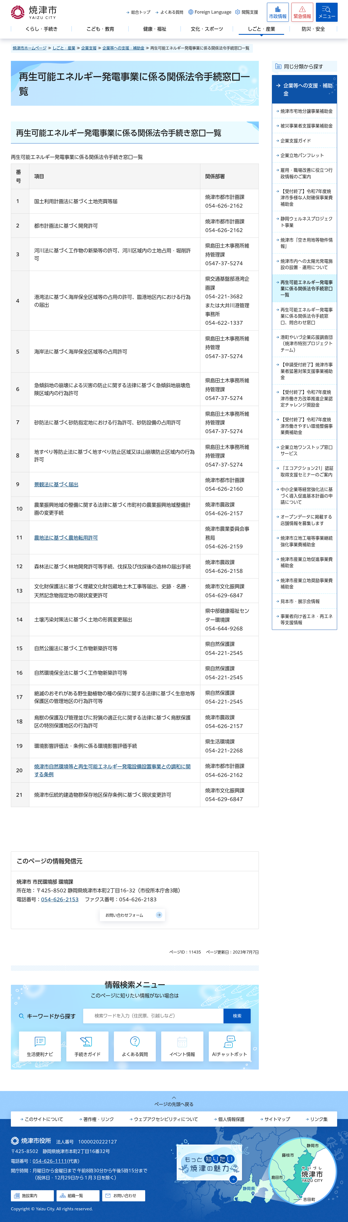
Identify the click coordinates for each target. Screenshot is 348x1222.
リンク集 (319, 1119)
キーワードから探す (51, 1016)
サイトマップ (277, 1119)
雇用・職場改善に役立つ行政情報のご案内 (307, 174)
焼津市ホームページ (29, 48)
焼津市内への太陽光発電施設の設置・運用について (307, 266)
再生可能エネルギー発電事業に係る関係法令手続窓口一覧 (307, 291)
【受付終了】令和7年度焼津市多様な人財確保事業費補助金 (307, 199)
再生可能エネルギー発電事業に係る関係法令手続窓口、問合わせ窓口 (307, 319)
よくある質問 (171, 12)
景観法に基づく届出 (56, 484)
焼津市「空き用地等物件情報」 (307, 245)
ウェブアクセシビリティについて (166, 1119)
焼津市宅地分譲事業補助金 (307, 111)
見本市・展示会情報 (300, 610)
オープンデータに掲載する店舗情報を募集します (306, 527)
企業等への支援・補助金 (123, 48)
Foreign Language (213, 12)
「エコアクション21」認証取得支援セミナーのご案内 (307, 477)
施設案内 (29, 1196)
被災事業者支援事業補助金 (307, 126)
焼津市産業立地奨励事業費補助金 (307, 591)
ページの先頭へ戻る (174, 1104)
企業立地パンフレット (302, 156)
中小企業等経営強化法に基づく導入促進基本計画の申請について (307, 502)
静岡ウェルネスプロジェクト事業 (307, 223)
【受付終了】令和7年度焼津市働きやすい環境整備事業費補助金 (307, 431)
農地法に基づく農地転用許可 (66, 537)
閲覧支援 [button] (250, 12)
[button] (302, 12)
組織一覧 (75, 1196)
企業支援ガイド (296, 141)
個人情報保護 (231, 1119)
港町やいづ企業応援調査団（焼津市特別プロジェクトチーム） (307, 347)
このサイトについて (44, 1119)
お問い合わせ (124, 1196)
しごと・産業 (63, 48)
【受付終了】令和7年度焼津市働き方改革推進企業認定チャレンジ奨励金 (307, 403)
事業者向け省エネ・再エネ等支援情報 (307, 628)
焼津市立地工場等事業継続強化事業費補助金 (307, 548)
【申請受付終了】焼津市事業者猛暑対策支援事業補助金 (307, 375)
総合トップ (140, 12)
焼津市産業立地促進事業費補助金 (307, 570)
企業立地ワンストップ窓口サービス (307, 456)
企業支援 (89, 48)
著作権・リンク (98, 1119)
